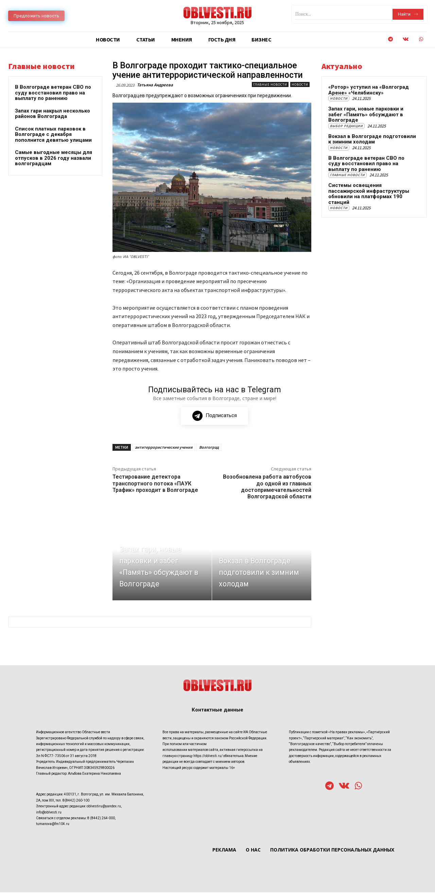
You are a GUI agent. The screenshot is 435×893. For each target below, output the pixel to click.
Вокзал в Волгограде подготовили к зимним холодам (372, 139)
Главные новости (270, 84)
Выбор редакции (346, 126)
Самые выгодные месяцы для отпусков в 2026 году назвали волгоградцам (53, 158)
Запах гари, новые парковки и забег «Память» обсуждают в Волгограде (365, 114)
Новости (300, 84)
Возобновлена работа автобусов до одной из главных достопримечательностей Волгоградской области (267, 487)
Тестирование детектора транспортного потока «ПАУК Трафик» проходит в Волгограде (155, 484)
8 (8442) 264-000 (101, 818)
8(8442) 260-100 (76, 801)
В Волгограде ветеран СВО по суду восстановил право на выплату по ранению (53, 92)
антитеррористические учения (163, 447)
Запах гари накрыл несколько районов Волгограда (52, 114)
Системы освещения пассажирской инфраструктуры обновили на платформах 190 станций (368, 193)
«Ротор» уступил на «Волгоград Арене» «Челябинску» (368, 90)
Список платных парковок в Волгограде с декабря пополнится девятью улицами (53, 134)
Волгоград (209, 447)
